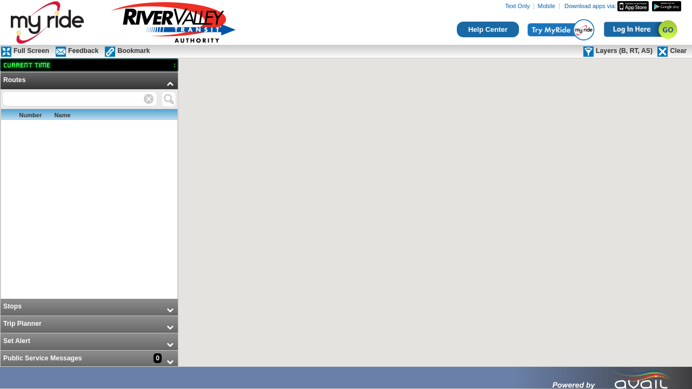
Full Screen (31, 51)
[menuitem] (89, 185)
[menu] (89, 220)
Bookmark (133, 51)
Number (30, 115)
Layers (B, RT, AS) (624, 51)
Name (63, 115)
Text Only (517, 6)
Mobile (546, 6)
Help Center (488, 29)
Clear (678, 51)
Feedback (83, 51)
